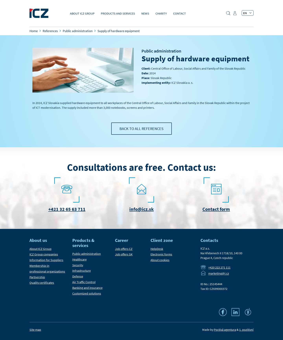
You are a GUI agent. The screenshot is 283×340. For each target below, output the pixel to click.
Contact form (216, 209)
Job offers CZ (123, 249)
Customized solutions (86, 293)
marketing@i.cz (218, 274)
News (145, 13)
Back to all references (141, 128)
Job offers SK (123, 254)
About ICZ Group (82, 13)
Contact (179, 13)
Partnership (37, 277)
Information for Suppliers (46, 260)
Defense (77, 276)
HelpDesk (157, 249)
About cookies (160, 260)
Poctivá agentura (225, 330)
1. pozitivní (246, 330)
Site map (35, 330)
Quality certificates (41, 283)
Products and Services (118, 13)
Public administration (161, 51)
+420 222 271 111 (219, 267)
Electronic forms (161, 254)
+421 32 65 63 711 (66, 209)
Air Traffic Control (84, 282)
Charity (161, 13)
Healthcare (79, 259)
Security (77, 265)
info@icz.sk (141, 209)
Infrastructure (81, 271)
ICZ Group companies (43, 254)
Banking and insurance (87, 288)
